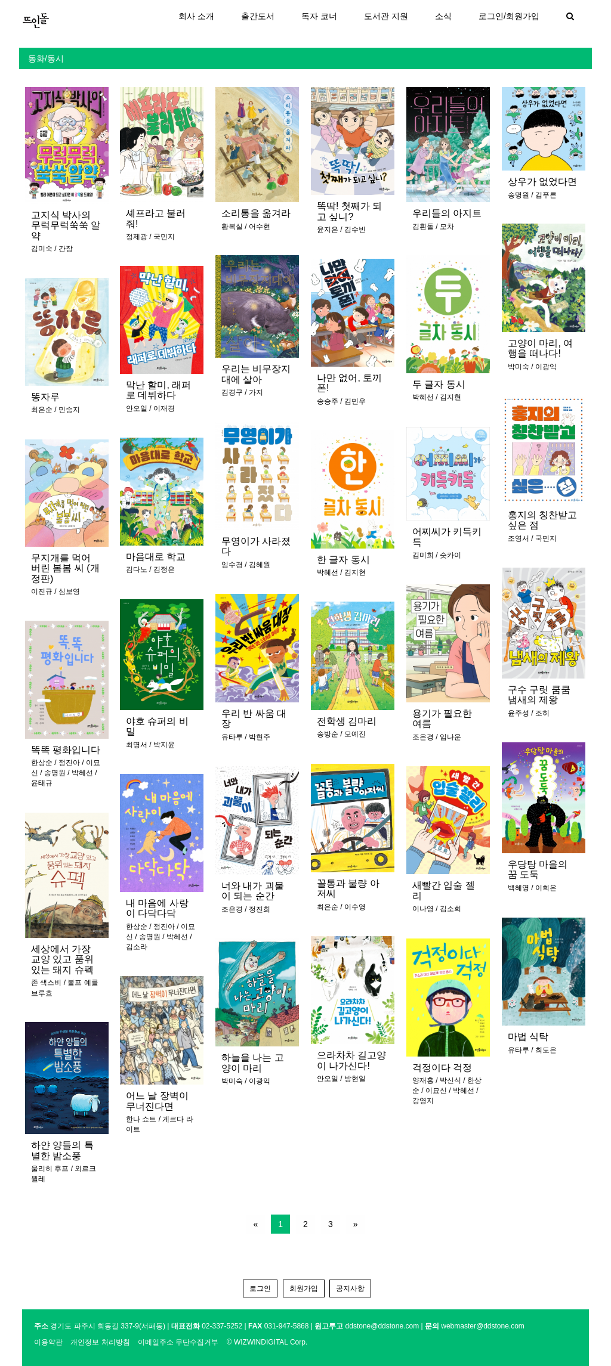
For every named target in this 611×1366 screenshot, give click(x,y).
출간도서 (257, 16)
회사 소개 (196, 16)
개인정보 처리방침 (99, 1342)
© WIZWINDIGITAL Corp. (267, 1342)
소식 (443, 16)
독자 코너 (319, 16)
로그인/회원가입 (509, 16)
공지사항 (350, 1288)
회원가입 (303, 1288)
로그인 (260, 1288)
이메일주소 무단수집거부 (178, 1342)
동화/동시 (46, 58)
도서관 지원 (386, 16)
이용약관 (48, 1342)
